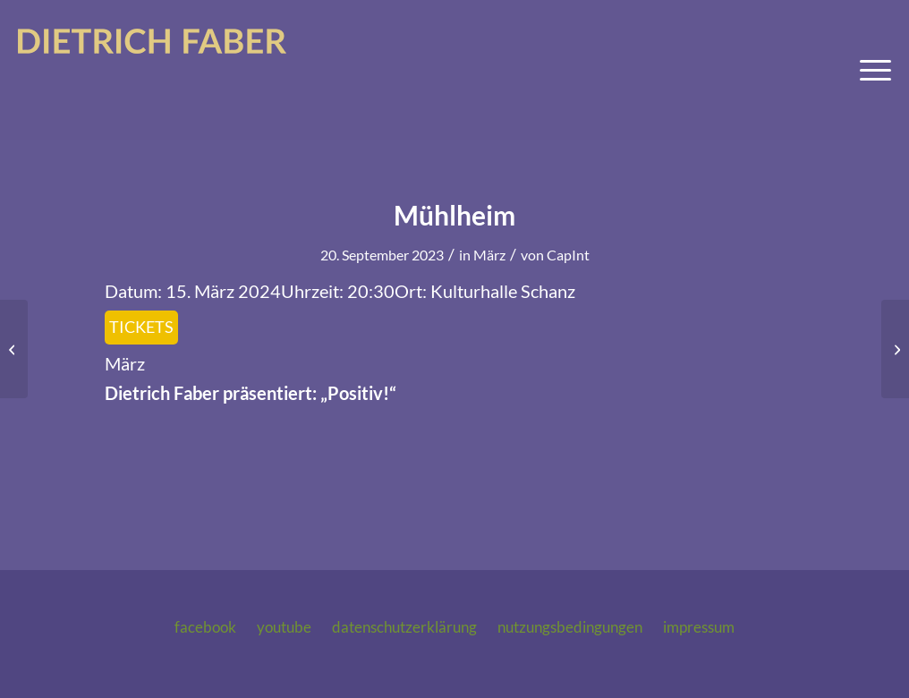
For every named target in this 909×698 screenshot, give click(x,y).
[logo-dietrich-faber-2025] (152, 70)
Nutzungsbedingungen (569, 626)
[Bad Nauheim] (14, 349)
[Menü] (869, 70)
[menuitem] (869, 70)
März (489, 254)
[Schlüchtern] (895, 349)
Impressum (699, 626)
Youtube (284, 626)
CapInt (568, 254)
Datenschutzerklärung (404, 626)
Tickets (141, 326)
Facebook (205, 626)
